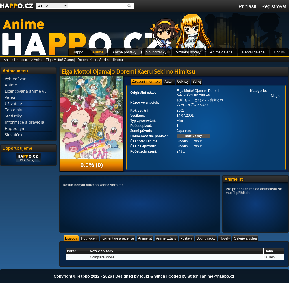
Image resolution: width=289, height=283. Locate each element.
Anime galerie (221, 52)
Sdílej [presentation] (196, 82)
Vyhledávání (16, 78)
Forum (279, 52)
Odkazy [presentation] (183, 82)
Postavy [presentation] (186, 238)
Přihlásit (247, 6)
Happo (78, 52)
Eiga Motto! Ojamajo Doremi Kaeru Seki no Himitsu (84, 60)
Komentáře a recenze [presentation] (118, 238)
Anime (97, 52)
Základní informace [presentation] (146, 82)
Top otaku (14, 109)
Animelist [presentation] (145, 238)
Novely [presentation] (225, 238)
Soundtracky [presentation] (206, 238)
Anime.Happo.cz (16, 60)
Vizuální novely (188, 52)
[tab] (146, 82)
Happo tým (15, 128)
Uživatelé (13, 103)
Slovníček (13, 134)
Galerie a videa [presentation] (245, 238)
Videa (10, 97)
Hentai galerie (253, 52)
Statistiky (13, 116)
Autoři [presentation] (168, 82)
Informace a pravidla (24, 122)
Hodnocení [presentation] (89, 238)
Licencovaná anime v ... (27, 91)
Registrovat (273, 6)
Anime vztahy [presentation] (166, 238)
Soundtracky (156, 52)
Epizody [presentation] (71, 238)
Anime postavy (124, 52)
